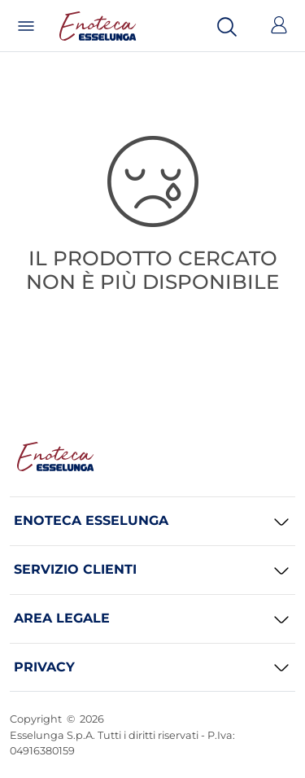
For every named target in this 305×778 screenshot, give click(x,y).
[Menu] (26, 26)
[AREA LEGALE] (152, 619)
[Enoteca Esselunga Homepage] (55, 456)
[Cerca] (227, 25)
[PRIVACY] (152, 667)
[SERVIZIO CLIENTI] (152, 570)
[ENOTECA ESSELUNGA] (152, 521)
